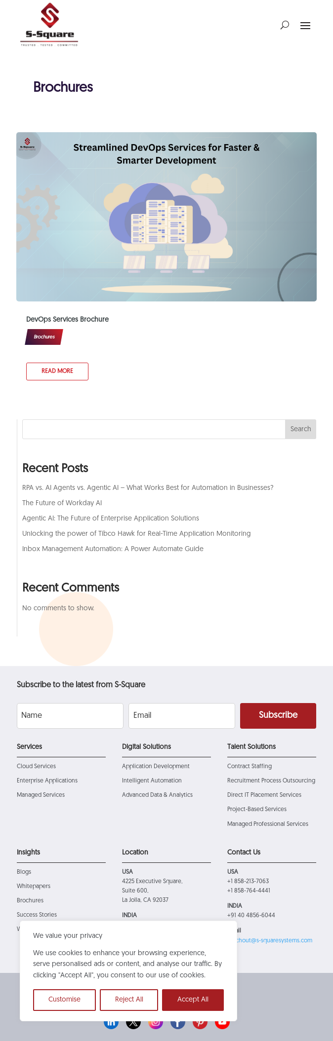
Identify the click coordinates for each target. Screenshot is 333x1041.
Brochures (44, 337)
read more (57, 371)
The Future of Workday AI (62, 503)
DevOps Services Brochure (67, 320)
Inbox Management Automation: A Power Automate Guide (113, 549)
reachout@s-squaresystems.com (269, 941)
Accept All (192, 1000)
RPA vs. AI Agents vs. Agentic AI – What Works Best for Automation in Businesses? (148, 488)
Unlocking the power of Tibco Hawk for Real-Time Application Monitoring (136, 534)
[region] (128, 971)
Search (301, 429)
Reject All (129, 1000)
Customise (64, 1000)
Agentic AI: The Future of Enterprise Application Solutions (110, 518)
